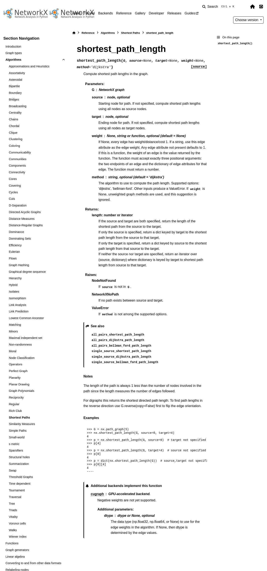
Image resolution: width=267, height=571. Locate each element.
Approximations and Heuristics (29, 66)
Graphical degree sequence (27, 271)
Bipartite (14, 86)
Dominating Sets (20, 238)
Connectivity (17, 172)
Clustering (15, 139)
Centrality (15, 112)
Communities (17, 159)
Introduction (13, 46)
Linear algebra (15, 556)
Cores (13, 179)
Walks (13, 530)
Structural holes (19, 457)
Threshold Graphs (21, 477)
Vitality (13, 516)
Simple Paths (17, 430)
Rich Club (15, 411)
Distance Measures (21, 218)
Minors (13, 331)
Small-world (16, 437)
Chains (13, 119)
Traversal (15, 497)
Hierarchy (15, 278)
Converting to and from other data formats (33, 563)
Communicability (20, 152)
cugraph (97, 494)
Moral (12, 351)
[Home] (73, 33)
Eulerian (14, 251)
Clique (13, 132)
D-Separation (17, 205)
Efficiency (15, 245)
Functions (11, 543)
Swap (12, 470)
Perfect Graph (18, 371)
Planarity (14, 377)
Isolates (14, 291)
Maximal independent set (25, 338)
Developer (156, 13)
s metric (14, 444)
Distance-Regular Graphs (26, 225)
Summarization (19, 463)
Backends (105, 13)
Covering (15, 185)
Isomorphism (17, 298)
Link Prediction (18, 311)
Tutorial (89, 13)
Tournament (17, 490)
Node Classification (21, 358)
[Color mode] (243, 6)
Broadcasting (17, 106)
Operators (15, 364)
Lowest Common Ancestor (26, 318)
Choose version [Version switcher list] (247, 20)
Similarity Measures (22, 424)
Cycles (13, 192)
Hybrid (13, 285)
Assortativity (17, 73)
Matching (15, 324)
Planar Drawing (19, 384)
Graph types (13, 53)
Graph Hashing (19, 265)
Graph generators (17, 550)
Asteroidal (15, 79)
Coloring (14, 145)
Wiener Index (17, 536)
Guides (190, 13)
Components (17, 165)
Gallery (140, 13)
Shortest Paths (19, 417)
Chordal (14, 126)
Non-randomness (20, 344)
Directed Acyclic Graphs (25, 212)
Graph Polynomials (21, 390)
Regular (14, 404)
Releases (174, 13)
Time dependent (19, 483)
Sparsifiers (16, 450)
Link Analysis (17, 305)
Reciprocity (16, 397)
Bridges (14, 99)
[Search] (219, 7)
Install (76, 13)
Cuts (12, 198)
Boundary (15, 92)
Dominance (16, 232)
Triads (13, 510)
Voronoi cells (17, 523)
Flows (13, 258)
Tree (12, 503)
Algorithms (13, 59)
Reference (124, 13)
